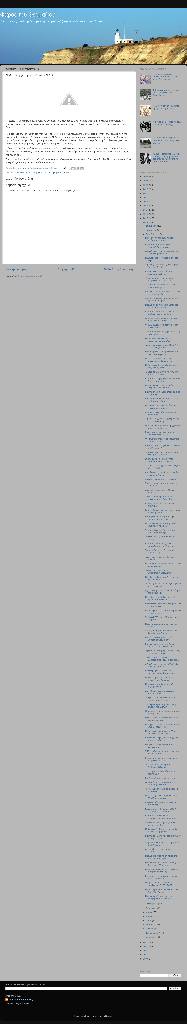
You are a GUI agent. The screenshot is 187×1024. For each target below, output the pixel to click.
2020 (145, 197)
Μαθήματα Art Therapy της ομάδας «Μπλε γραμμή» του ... (161, 830)
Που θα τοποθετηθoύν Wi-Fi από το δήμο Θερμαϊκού (162, 578)
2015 (145, 218)
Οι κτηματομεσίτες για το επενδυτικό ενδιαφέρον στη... (162, 440)
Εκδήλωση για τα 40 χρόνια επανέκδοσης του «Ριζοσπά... (160, 544)
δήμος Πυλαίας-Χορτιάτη (25, 172)
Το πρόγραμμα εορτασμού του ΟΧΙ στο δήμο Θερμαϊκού (161, 453)
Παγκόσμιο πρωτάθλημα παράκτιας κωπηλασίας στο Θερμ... (162, 870)
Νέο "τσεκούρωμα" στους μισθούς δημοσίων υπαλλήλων (161, 524)
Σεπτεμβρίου (152, 904)
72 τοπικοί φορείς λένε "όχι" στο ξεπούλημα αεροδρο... (160, 531)
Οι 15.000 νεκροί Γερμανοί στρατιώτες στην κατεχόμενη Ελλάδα (166, 140)
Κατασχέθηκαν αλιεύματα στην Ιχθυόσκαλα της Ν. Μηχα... (159, 518)
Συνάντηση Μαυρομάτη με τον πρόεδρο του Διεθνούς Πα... (159, 497)
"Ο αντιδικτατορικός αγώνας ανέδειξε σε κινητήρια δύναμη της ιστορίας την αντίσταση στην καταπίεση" (166, 158)
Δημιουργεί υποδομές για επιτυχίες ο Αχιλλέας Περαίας (162, 265)
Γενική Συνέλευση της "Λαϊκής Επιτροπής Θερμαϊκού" (159, 638)
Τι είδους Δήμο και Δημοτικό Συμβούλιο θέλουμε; (158, 765)
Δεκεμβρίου (151, 226)
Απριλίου (150, 924)
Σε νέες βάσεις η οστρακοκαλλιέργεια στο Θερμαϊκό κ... (162, 511)
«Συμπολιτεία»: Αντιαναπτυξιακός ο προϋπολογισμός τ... (161, 285)
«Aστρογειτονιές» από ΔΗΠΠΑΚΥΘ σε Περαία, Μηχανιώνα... (163, 346)
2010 (145, 955)
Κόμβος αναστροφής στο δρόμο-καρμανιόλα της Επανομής (160, 645)
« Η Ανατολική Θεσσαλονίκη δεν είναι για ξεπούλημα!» (162, 292)
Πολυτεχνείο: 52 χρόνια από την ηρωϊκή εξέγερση (166, 107)
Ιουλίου (149, 912)
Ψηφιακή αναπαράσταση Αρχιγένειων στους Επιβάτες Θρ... (162, 426)
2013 (145, 942)
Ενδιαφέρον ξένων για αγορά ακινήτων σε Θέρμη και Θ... (163, 446)
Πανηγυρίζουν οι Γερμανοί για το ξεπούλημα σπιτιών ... (160, 406)
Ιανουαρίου (151, 937)
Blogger (109, 1016)
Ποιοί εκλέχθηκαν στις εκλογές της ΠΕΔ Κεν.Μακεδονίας (161, 796)
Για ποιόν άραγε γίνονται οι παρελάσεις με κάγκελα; (157, 339)
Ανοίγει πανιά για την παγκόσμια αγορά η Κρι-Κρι (160, 823)
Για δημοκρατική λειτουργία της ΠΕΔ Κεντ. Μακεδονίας (162, 890)
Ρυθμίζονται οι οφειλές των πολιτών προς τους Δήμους (161, 473)
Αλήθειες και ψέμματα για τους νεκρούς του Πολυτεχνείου (167, 123)
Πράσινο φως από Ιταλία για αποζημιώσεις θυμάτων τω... (159, 359)
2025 (145, 176)
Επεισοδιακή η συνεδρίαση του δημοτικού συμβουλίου (159, 272)
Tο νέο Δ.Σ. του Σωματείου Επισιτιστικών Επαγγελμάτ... (159, 571)
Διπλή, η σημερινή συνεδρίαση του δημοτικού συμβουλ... (161, 299)
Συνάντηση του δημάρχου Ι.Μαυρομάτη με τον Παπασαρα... (162, 658)
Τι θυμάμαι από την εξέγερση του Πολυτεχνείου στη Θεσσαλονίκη (166, 92)
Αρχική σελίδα (67, 269)
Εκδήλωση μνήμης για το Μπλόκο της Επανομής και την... (162, 379)
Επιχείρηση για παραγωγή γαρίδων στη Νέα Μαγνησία (161, 877)
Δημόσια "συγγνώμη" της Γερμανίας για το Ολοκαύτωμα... (162, 419)
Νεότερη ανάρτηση (18, 269)
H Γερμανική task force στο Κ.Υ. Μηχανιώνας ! (160, 745)
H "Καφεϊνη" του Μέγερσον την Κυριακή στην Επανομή (159, 678)
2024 (145, 181)
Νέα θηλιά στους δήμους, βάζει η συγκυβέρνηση (160, 685)
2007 (145, 959)
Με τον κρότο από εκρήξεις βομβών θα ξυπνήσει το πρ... (163, 611)
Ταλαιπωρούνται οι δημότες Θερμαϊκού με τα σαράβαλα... (163, 585)
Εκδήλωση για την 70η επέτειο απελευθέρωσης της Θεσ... (159, 312)
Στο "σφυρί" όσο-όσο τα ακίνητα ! (160, 778)
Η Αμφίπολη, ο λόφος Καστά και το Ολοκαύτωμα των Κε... (161, 252)
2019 (145, 201)
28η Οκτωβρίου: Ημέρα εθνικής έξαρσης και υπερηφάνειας (160, 460)
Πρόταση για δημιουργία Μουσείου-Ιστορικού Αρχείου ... (161, 366)
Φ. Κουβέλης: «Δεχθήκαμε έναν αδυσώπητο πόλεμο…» (160, 783)
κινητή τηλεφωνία (53, 172)
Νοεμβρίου (151, 230)
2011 (145, 950)
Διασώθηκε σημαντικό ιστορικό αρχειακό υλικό (159, 692)
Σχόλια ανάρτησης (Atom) (30, 276)
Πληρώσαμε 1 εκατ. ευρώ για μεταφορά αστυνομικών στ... (159, 897)
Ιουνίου (149, 916)
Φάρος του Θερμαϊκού (27, 14)
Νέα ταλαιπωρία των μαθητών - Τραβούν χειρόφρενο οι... (160, 386)
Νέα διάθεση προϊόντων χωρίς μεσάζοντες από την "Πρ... (159, 239)
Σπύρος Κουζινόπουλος (21, 999)
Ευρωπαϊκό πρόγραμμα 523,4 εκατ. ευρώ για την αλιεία (162, 399)
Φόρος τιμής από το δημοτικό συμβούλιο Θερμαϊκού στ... (159, 279)
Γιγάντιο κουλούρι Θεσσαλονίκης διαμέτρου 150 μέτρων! (160, 863)
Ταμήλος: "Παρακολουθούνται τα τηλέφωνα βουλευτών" (160, 698)
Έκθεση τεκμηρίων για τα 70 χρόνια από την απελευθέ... (162, 373)
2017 (145, 210)
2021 (145, 193)
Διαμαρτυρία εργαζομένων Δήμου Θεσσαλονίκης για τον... (160, 413)
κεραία (41, 172)
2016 (145, 214)
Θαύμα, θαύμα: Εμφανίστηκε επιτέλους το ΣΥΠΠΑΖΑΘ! (158, 883)
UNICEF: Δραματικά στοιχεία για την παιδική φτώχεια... (162, 326)
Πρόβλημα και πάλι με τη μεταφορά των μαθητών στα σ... (161, 306)
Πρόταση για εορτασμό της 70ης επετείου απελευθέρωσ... (160, 732)
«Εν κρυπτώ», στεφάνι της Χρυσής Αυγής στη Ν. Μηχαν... (161, 319)
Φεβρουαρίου (152, 933)
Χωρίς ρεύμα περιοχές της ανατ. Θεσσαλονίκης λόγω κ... (160, 433)
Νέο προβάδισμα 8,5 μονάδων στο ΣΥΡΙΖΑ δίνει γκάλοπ (161, 352)
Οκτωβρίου (151, 234)
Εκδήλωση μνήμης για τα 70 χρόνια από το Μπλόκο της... (161, 739)
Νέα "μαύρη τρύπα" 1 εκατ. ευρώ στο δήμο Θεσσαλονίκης (162, 725)
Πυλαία (66, 172)
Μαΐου (149, 920)
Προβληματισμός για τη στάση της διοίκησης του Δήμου (161, 857)
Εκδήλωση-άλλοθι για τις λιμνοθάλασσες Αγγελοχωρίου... (161, 816)
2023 (145, 185)
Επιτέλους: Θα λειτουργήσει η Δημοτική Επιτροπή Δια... (159, 245)
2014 (145, 222)
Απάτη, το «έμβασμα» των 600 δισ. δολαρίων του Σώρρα (161, 631)
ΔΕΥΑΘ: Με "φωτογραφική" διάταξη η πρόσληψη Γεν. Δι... (162, 665)
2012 (145, 946)
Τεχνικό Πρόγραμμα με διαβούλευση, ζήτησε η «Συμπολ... (162, 652)
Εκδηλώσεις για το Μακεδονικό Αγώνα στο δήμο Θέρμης (163, 837)
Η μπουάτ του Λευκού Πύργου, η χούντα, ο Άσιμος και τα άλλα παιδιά (166, 76)
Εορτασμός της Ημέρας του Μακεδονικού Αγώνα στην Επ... (161, 672)
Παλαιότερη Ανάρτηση (118, 269)
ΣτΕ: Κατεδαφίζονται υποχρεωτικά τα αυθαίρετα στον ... (162, 752)
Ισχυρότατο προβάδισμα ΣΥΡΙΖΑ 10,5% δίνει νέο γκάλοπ (160, 810)
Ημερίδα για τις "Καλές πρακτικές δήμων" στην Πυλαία (160, 598)
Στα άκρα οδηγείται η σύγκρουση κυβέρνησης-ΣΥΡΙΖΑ (160, 705)
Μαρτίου (150, 929)
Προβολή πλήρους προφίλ (18, 1003)
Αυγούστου (151, 908)
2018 (145, 205)
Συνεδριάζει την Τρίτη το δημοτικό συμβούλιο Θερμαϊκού (161, 759)
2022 (145, 189)
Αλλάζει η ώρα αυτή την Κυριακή (160, 479)
